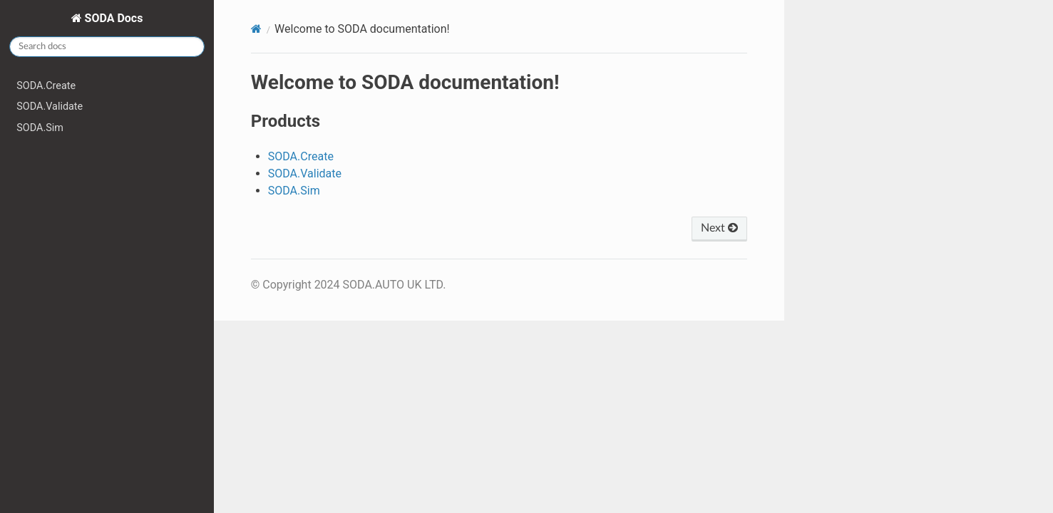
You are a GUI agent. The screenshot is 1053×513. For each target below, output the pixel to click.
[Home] (256, 29)
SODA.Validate (49, 106)
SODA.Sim (39, 128)
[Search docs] (107, 46)
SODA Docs (112, 18)
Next (719, 228)
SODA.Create (46, 86)
